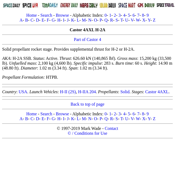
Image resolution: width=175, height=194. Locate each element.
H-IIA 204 (87, 91)
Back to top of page (87, 104)
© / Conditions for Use (87, 133)
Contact (111, 128)
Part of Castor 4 (87, 39)
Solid (125, 91)
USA (23, 91)
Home (31, 15)
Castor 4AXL (157, 91)
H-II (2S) (68, 91)
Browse (62, 15)
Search (46, 15)
